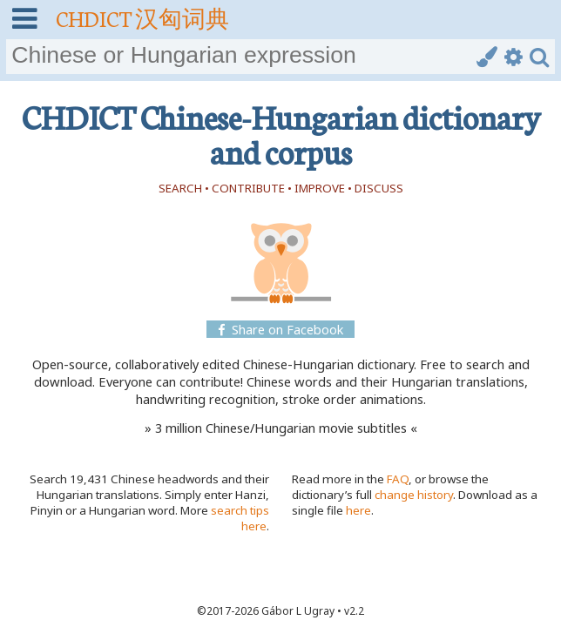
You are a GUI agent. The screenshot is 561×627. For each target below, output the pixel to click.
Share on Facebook (280, 329)
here (358, 510)
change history (414, 494)
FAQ (398, 479)
